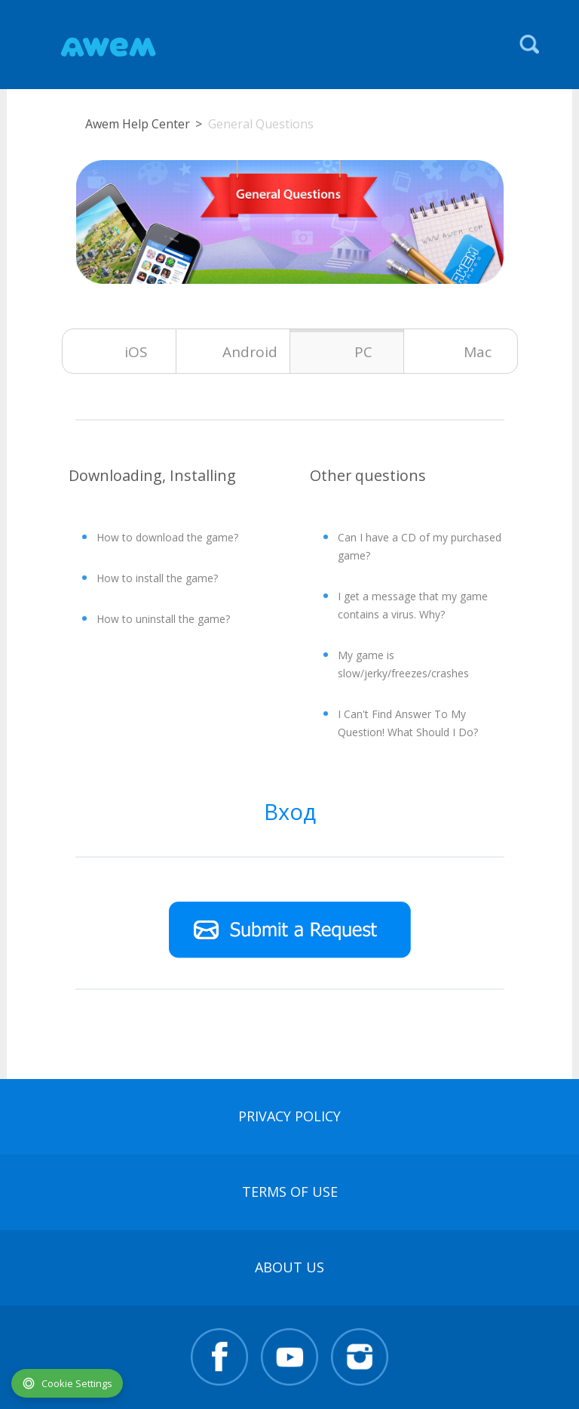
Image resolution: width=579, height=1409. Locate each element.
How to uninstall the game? (163, 619)
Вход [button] (290, 811)
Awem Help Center (137, 124)
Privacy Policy (289, 1116)
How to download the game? (167, 537)
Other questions (368, 475)
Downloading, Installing (152, 475)
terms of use (290, 1191)
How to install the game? (157, 578)
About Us (289, 1267)
